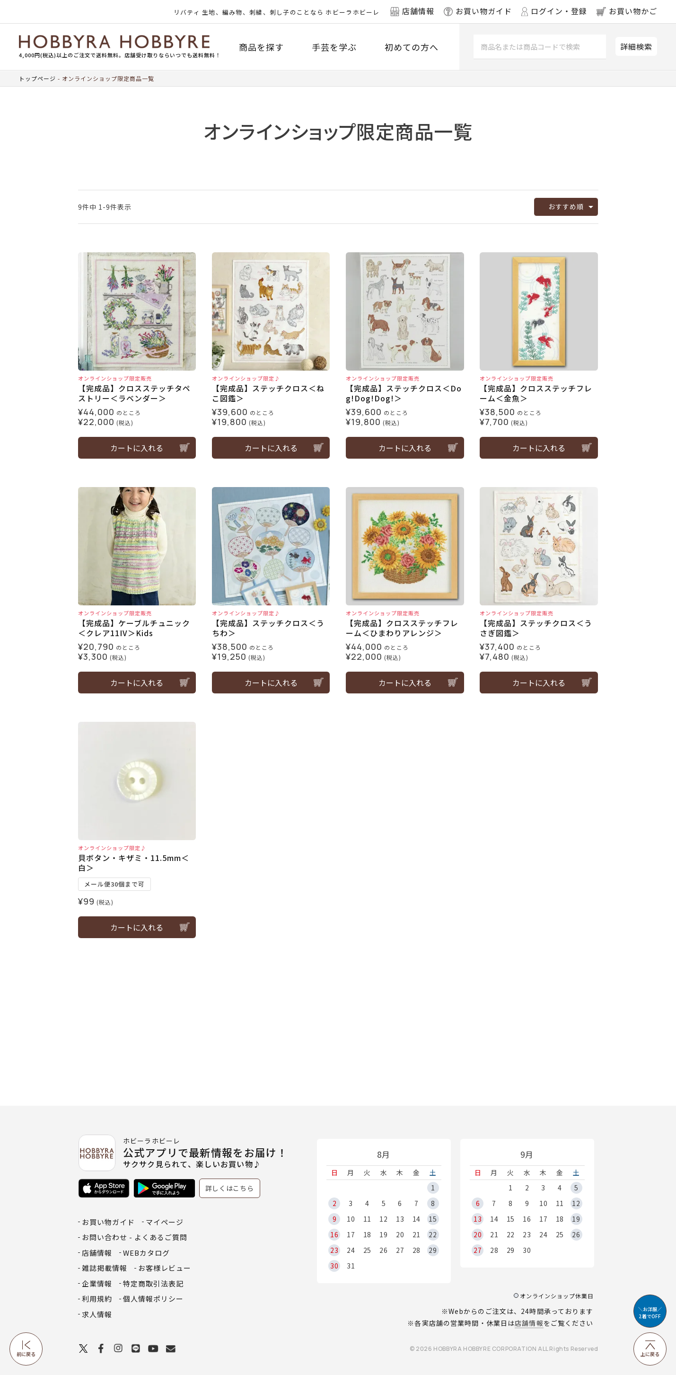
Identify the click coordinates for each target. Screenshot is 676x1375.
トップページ (37, 78)
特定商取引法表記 (153, 1283)
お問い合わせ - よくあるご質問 (134, 1237)
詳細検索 (636, 46)
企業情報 (97, 1283)
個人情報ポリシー (153, 1299)
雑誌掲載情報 (104, 1268)
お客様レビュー (164, 1268)
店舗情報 (529, 1323)
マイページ (165, 1222)
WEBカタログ (146, 1253)
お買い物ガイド (108, 1222)
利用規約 (97, 1299)
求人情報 (97, 1314)
